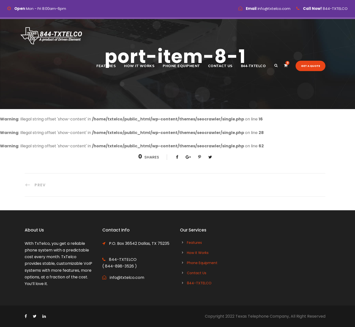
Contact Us (220, 66)
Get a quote (310, 66)
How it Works (139, 66)
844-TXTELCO (253, 66)
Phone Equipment (181, 66)
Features (106, 66)
